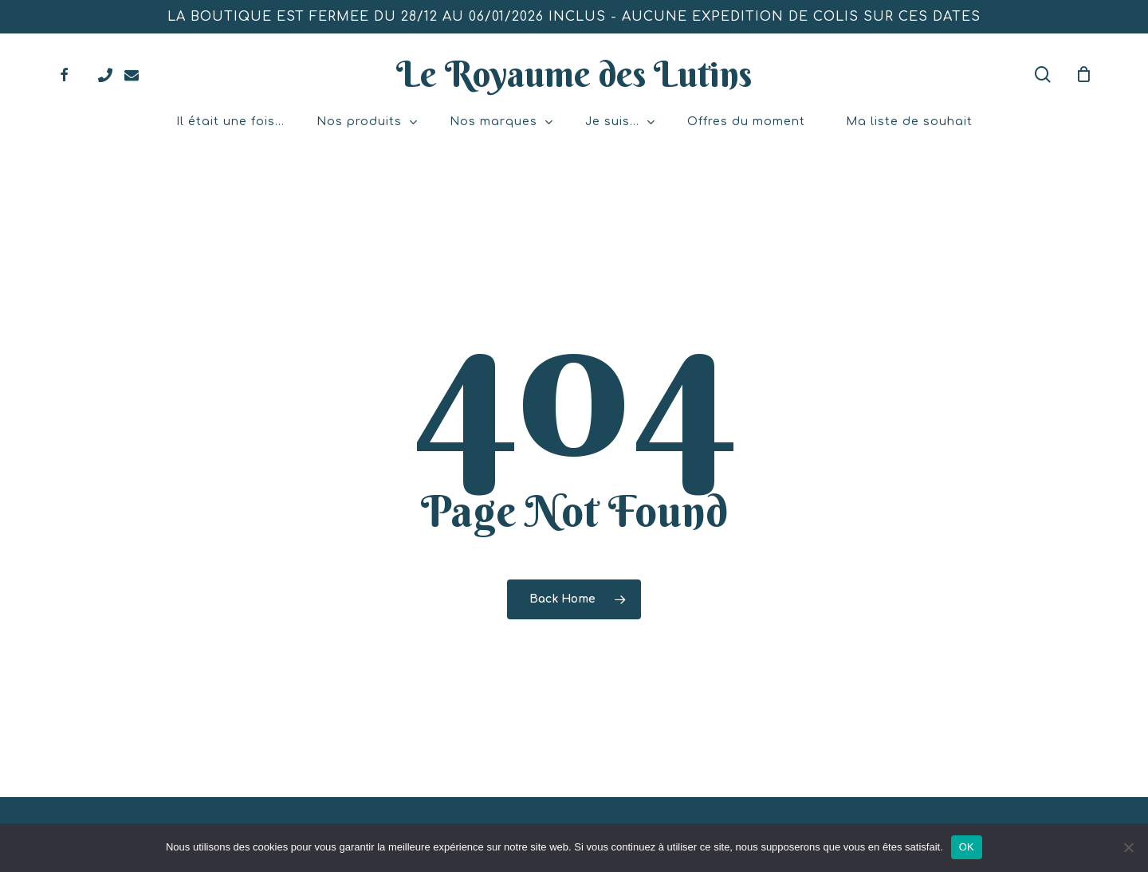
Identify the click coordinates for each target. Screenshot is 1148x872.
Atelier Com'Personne (631, 809)
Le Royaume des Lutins (574, 74)
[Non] (1128, 847)
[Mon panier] (1083, 74)
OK (966, 847)
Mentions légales (751, 809)
